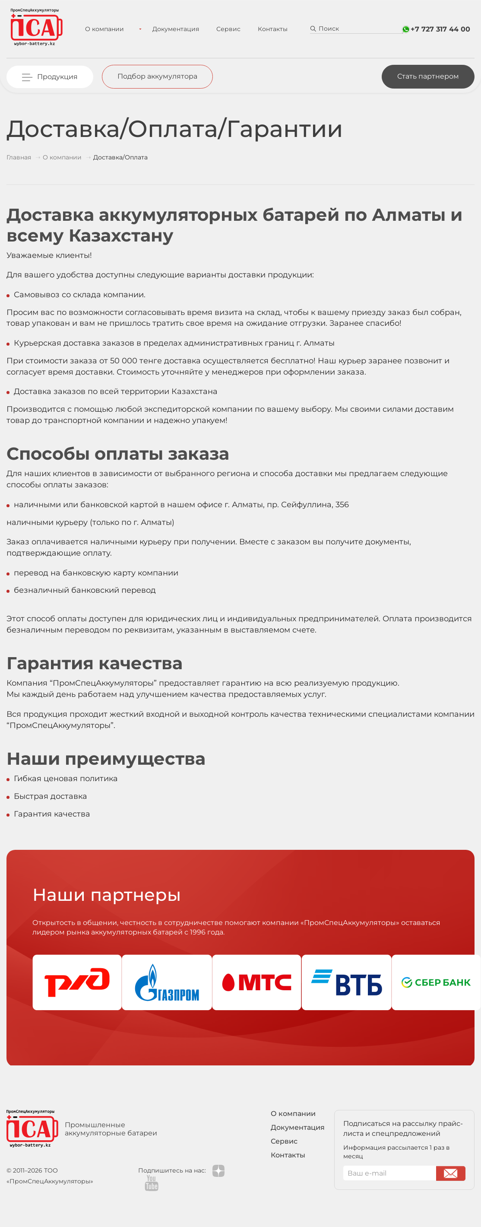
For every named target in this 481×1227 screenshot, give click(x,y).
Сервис (221, 28)
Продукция (57, 77)
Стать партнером (428, 76)
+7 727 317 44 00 (440, 29)
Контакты (265, 28)
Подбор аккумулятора (157, 76)
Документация (168, 28)
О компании (108, 28)
